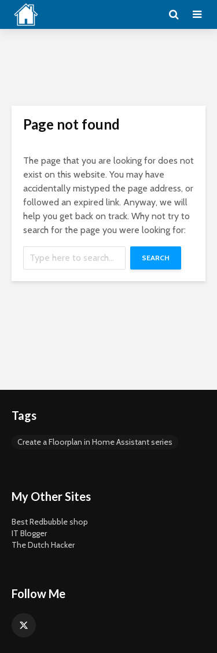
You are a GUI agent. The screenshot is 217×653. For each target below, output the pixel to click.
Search (156, 257)
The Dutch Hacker (43, 545)
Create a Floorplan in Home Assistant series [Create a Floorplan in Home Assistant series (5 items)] (94, 442)
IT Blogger (29, 533)
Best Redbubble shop (50, 522)
